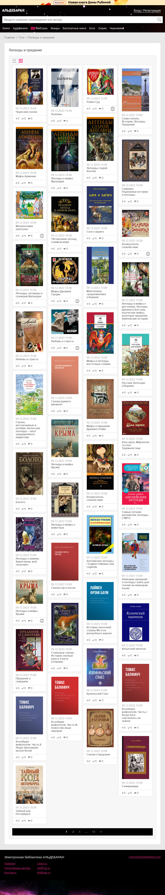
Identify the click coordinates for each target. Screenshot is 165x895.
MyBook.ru (43, 872)
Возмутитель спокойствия (95, 499)
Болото (20, 502)
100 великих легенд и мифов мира (63, 241)
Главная (9, 37)
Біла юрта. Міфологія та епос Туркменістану (135, 445)
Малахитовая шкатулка (24, 228)
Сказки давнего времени (61, 403)
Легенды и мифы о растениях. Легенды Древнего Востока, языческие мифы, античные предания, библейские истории (135, 311)
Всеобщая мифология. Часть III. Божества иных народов (64, 726)
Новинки (9, 863)
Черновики (117, 28)
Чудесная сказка (26, 111)
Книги (6, 28)
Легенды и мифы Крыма (27, 613)
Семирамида (130, 786)
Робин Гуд (93, 102)
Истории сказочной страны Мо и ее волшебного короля (99, 630)
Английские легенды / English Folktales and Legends (100, 564)
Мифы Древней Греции (61, 293)
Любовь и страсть (27, 359)
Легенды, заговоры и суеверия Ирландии (29, 295)
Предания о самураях (23, 680)
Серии (102, 28)
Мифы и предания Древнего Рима (98, 428)
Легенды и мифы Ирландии (62, 180)
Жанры (55, 28)
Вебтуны (41, 28)
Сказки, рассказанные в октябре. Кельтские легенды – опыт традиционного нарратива (28, 430)
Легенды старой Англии (97, 170)
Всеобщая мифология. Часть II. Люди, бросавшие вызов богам (29, 746)
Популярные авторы (17, 868)
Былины (56, 114)
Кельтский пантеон (134, 648)
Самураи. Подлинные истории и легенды (135, 191)
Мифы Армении (26, 176)
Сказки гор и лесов (63, 587)
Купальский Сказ (97, 693)
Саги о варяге (95, 231)
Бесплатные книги (74, 28)
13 (93, 831)
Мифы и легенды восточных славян (98, 363)
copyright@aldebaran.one (145, 856)
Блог (92, 28)
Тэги (21, 37)
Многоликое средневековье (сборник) (96, 294)
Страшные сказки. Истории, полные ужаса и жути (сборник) (62, 657)
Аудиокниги (20, 28)
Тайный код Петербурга (23, 813)
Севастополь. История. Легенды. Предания (134, 121)
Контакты (10, 872)
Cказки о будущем (98, 754)
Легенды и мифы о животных (63, 526)
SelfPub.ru (43, 868)
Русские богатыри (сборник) (133, 384)
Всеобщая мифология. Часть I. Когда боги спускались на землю (134, 715)
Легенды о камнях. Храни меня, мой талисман (28, 561)
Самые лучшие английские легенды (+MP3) (135, 515)
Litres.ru (42, 863)
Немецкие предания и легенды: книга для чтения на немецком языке (135, 584)
